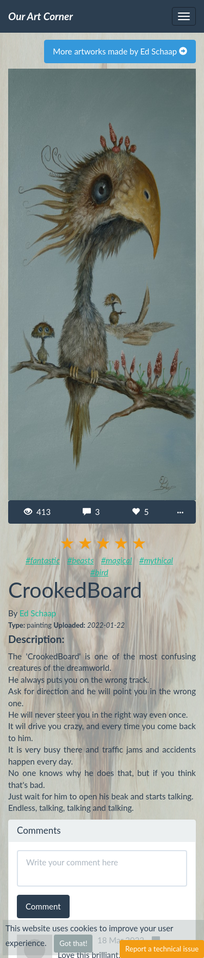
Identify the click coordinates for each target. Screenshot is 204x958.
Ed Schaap (38, 613)
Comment (43, 906)
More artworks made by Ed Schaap (120, 51)
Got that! (73, 943)
